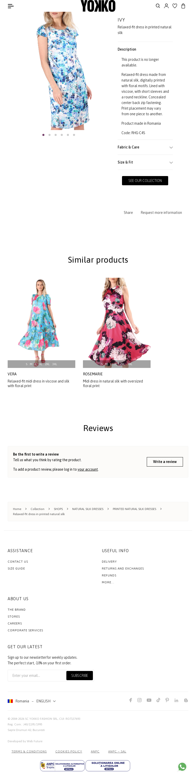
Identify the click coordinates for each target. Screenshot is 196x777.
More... (108, 582)
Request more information (161, 213)
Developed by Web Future (25, 741)
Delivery (109, 561)
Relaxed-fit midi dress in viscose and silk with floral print (38, 383)
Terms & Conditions (29, 751)
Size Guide (16, 568)
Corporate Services (25, 630)
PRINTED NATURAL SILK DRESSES (134, 509)
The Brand (17, 609)
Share (128, 213)
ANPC (95, 751)
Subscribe (79, 675)
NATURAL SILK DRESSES (87, 509)
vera (12, 374)
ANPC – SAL (117, 751)
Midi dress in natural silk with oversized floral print (113, 383)
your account (88, 469)
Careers (15, 623)
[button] (43, 135)
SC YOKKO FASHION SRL (41, 718)
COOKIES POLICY (68, 751)
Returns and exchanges (123, 568)
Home (17, 509)
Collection (37, 509)
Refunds (109, 575)
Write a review (165, 462)
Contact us (18, 561)
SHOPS (58, 509)
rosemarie (93, 374)
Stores (14, 616)
